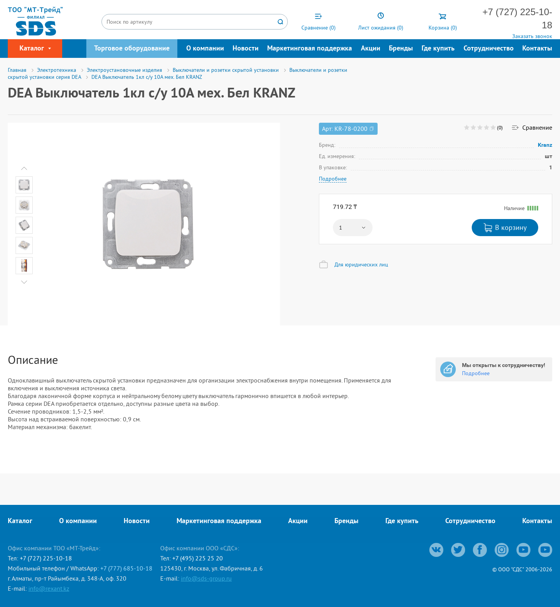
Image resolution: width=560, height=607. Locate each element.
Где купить (438, 48)
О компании (205, 48)
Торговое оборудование (132, 48)
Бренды (401, 48)
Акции (370, 48)
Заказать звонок (532, 36)
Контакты (537, 48)
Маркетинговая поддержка (309, 48)
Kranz (545, 145)
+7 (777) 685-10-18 (126, 568)
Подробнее (332, 178)
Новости (246, 48)
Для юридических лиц (361, 264)
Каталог (20, 521)
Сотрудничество (489, 48)
